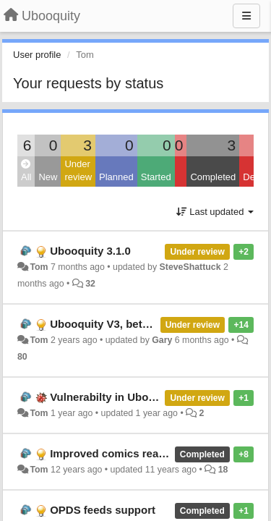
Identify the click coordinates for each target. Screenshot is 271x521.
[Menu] (246, 16)
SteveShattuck (190, 267)
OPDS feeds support (102, 510)
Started (156, 176)
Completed (213, 176)
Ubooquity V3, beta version (119, 324)
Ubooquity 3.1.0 (90, 251)
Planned (116, 176)
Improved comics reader (112, 453)
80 (22, 357)
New (47, 176)
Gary (162, 340)
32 (90, 284)
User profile (37, 54)
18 (223, 470)
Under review (78, 170)
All (26, 171)
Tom (39, 267)
